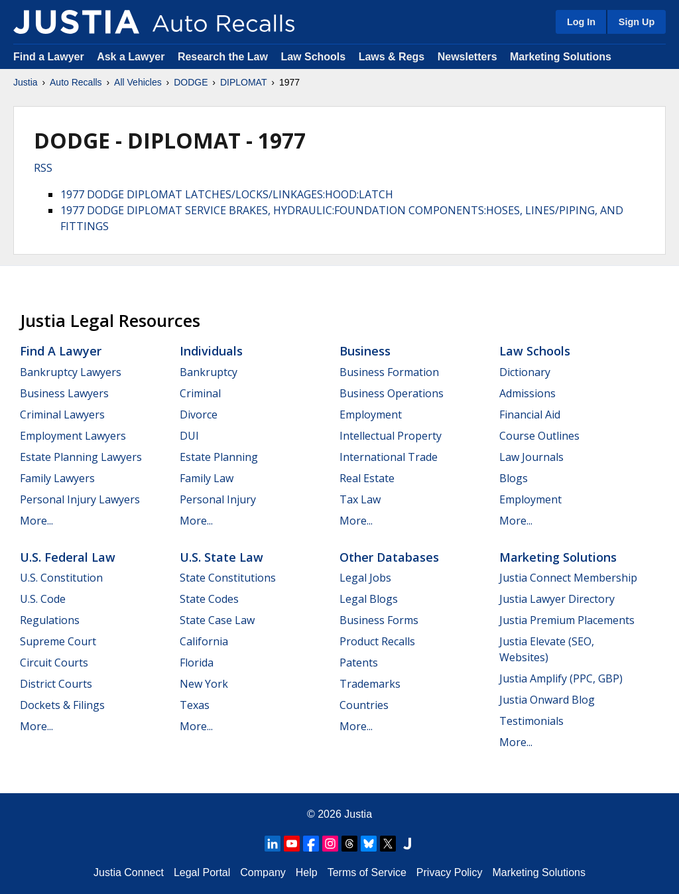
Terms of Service (367, 872)
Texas (195, 705)
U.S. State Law (221, 557)
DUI (189, 435)
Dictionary (524, 372)
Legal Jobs (365, 577)
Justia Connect (128, 872)
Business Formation (389, 372)
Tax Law (360, 499)
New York (204, 683)
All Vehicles (138, 82)
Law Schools (312, 56)
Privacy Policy (449, 872)
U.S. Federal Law (67, 557)
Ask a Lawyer (132, 56)
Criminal (200, 393)
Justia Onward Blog (547, 699)
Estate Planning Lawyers (81, 457)
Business (365, 351)
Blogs (513, 478)
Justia (25, 82)
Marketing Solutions (560, 56)
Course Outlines (539, 435)
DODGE (191, 82)
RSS (43, 167)
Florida (197, 662)
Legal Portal (202, 872)
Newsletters (467, 56)
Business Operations (392, 393)
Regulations (50, 620)
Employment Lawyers (73, 435)
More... (36, 520)
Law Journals (531, 457)
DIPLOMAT (243, 82)
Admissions (527, 393)
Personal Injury (218, 499)
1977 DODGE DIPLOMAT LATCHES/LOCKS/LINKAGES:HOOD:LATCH (226, 194)
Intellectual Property (391, 435)
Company (262, 872)
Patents (359, 662)
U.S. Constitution (61, 577)
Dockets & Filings (62, 705)
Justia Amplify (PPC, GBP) (561, 678)
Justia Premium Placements (567, 620)
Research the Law (223, 56)
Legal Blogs (369, 599)
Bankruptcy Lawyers (70, 372)
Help (307, 872)
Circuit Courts (54, 662)
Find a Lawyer (48, 56)
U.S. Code (43, 599)
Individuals (211, 351)
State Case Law (217, 620)
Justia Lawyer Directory (557, 599)
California (204, 641)
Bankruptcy (208, 372)
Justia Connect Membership (568, 577)
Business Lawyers (64, 393)
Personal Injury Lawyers (80, 499)
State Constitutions (228, 577)
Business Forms (379, 620)
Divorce (198, 414)
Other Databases (389, 557)
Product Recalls (377, 641)
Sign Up (636, 22)
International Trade (389, 457)
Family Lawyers (57, 478)
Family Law (206, 478)
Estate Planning (219, 457)
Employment (371, 414)
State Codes (209, 599)
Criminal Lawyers (62, 414)
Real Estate (367, 478)
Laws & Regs (392, 56)
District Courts (56, 683)
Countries (364, 705)
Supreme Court (58, 641)
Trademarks (370, 683)
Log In (581, 22)
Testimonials (531, 721)
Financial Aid (529, 414)
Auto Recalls (76, 82)
